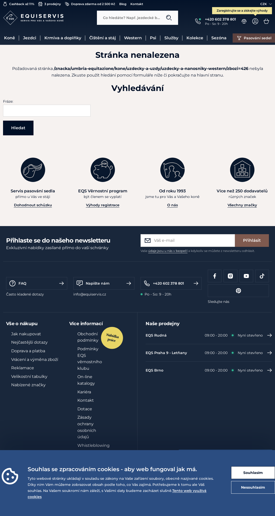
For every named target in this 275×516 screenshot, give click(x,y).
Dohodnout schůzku (33, 205)
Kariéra (84, 392)
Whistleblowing (93, 445)
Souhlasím (253, 472)
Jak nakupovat (26, 333)
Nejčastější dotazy (29, 342)
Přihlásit (252, 240)
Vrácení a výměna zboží (34, 359)
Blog (122, 4)
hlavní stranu (210, 75)
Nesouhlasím (253, 487)
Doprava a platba (28, 350)
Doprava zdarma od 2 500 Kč (90, 4)
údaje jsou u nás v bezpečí (167, 251)
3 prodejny (49, 4)
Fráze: (8, 101)
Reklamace (22, 367)
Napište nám (104, 283)
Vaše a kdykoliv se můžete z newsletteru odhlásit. (198, 251)
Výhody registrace (102, 205)
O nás (172, 205)
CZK (266, 4)
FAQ (36, 283)
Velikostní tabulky (29, 376)
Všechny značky (242, 205)
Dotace (84, 409)
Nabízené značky (28, 384)
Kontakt (136, 4)
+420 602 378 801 (171, 283)
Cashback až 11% (18, 4)
